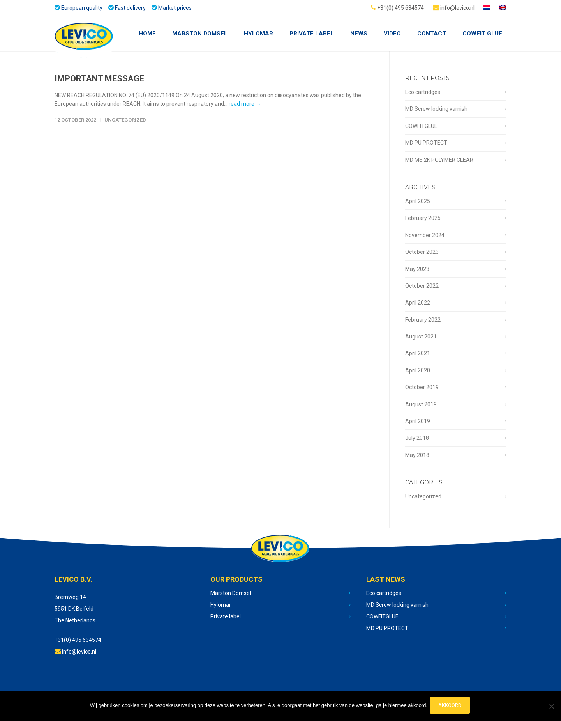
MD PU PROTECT (426, 143)
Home (147, 33)
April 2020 (417, 370)
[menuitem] (486, 8)
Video (392, 33)
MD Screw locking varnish (436, 109)
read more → (245, 104)
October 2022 (422, 286)
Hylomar (258, 33)
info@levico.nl (454, 7)
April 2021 (417, 353)
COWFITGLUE (421, 126)
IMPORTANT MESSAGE (99, 78)
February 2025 (423, 218)
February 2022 (423, 320)
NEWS (358, 33)
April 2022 (417, 302)
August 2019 (421, 404)
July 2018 (417, 438)
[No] (551, 707)
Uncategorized (125, 120)
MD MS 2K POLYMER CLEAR (439, 160)
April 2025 (417, 201)
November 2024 (425, 235)
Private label (225, 616)
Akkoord (451, 707)
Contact (431, 33)
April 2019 (417, 421)
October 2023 (422, 252)
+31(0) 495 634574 (397, 7)
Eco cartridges (422, 92)
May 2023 (417, 269)
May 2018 (417, 455)
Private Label (311, 33)
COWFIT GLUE (482, 33)
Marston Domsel (200, 33)
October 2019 (422, 387)
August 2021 (421, 336)
